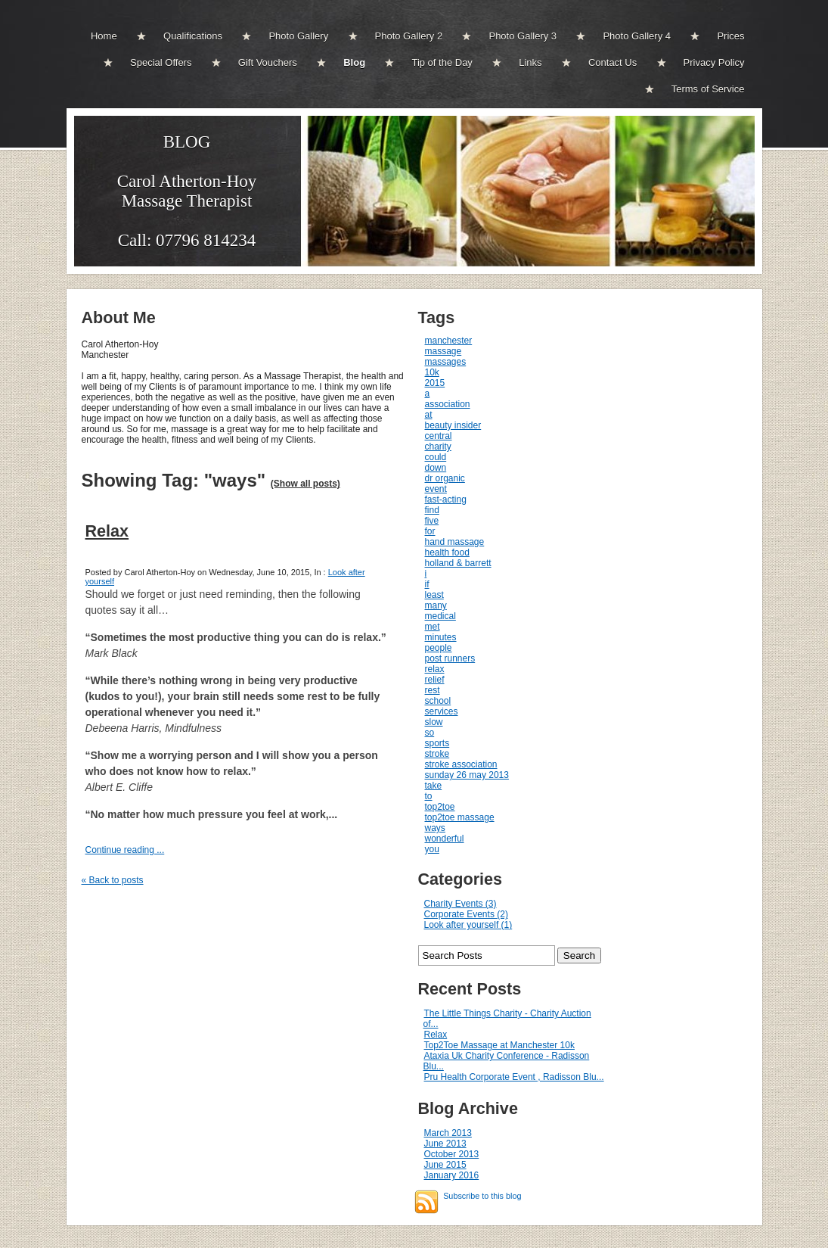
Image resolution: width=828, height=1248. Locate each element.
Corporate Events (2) (466, 914)
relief (435, 679)
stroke (437, 753)
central (438, 436)
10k (432, 372)
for (430, 531)
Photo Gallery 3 (522, 36)
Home (104, 36)
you (432, 849)
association (447, 404)
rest (432, 690)
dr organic (445, 478)
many (436, 605)
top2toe (440, 806)
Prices (730, 36)
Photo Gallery (298, 36)
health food (447, 552)
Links (530, 62)
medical (440, 616)
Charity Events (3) (460, 903)
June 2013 (445, 1143)
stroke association (461, 764)
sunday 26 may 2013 (467, 775)
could (436, 457)
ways (435, 828)
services (441, 711)
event (436, 489)
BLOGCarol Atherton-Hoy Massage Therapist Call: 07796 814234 (187, 191)
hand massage (455, 542)
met (432, 626)
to (429, 796)
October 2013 (451, 1154)
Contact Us (612, 62)
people (438, 648)
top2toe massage (460, 817)
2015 (435, 383)
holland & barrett (458, 563)
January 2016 (451, 1175)
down (436, 467)
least (434, 595)
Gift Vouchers (267, 62)
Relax (107, 530)
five (432, 520)
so (430, 732)
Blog (354, 62)
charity (438, 446)
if (427, 584)
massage (443, 351)
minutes (441, 637)
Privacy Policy (714, 62)
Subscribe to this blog (482, 1195)
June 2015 (445, 1164)
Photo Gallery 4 (637, 36)
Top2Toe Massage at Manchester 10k (499, 1045)
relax (435, 669)
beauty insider (453, 425)
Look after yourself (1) (468, 925)
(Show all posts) (305, 483)
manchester (449, 340)
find (432, 510)
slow (434, 722)
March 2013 (448, 1133)
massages (446, 361)
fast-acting (446, 499)
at (429, 414)
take (433, 785)
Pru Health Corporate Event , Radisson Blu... (514, 1077)
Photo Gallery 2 (409, 36)
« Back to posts (113, 880)
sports (437, 743)
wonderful (444, 838)
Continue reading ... (125, 850)
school (438, 701)
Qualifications (192, 36)
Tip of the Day (441, 62)
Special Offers (160, 62)
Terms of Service (708, 89)
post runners (450, 658)
